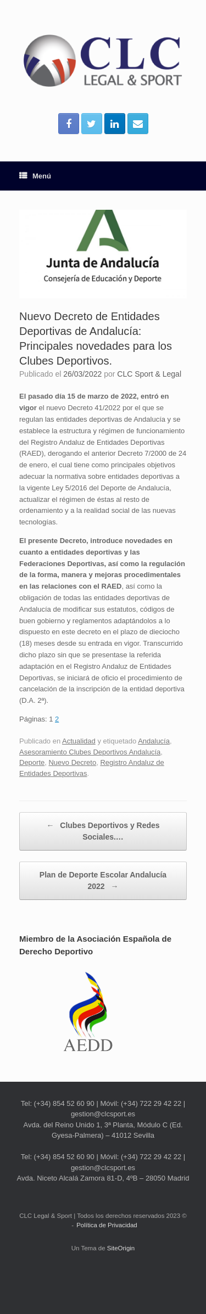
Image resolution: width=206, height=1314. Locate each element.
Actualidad (79, 741)
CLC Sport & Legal (149, 374)
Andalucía (154, 741)
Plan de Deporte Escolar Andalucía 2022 (103, 881)
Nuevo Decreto (72, 762)
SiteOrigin (121, 1248)
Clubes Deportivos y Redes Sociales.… (102, 830)
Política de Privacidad (106, 1225)
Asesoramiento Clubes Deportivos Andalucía (89, 752)
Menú (35, 176)
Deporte (31, 762)
